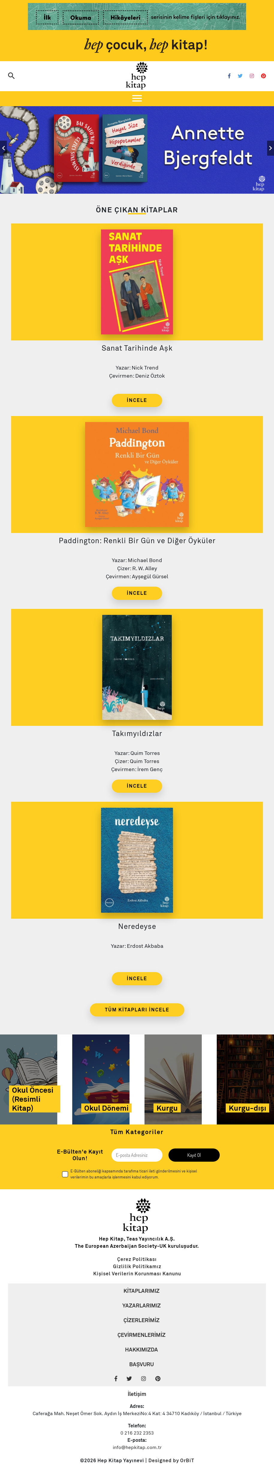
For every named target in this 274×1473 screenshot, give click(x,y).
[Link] (137, 17)
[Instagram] (252, 76)
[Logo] (137, 76)
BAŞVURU (141, 1364)
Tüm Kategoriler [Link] (137, 1132)
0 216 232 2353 (137, 1433)
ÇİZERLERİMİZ (141, 1320)
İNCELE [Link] (137, 400)
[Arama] (11, 76)
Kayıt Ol (194, 1155)
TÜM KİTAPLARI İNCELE (137, 1010)
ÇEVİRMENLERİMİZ (141, 1334)
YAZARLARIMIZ (141, 1305)
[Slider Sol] (3, 148)
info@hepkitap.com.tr (137, 1447)
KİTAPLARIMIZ (141, 1290)
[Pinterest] (263, 76)
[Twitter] (240, 76)
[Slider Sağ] (270, 148)
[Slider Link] (137, 148)
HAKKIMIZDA (141, 1349)
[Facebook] (229, 76)
